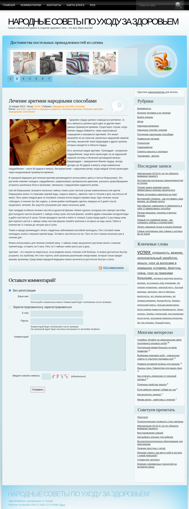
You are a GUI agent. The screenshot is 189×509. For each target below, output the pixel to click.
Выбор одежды (145, 117)
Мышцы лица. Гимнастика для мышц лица (159, 368)
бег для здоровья (145, 323)
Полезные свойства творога (152, 384)
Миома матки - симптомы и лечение (156, 399)
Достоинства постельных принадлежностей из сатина (56, 42)
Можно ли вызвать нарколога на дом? (157, 194)
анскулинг (152, 292)
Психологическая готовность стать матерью (160, 421)
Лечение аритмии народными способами (53, 101)
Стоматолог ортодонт (148, 459)
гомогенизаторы (156, 92)
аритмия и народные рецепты (44, 109)
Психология (143, 143)
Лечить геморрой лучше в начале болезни (159, 227)
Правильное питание (148, 138)
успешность (160, 252)
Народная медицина (148, 126)
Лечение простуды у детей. (151, 448)
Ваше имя (23, 296)
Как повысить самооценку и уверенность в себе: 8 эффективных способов (159, 207)
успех (144, 252)
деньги (142, 263)
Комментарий (21, 336)
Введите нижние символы (26, 375)
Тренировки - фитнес (148, 156)
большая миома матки (167, 305)
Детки (140, 121)
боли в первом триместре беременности (156, 309)
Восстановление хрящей (150, 433)
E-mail (25, 313)
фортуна (174, 268)
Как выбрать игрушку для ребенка (155, 437)
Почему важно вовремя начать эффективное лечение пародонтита (156, 188)
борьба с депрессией (156, 314)
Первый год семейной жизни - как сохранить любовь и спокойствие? (155, 221)
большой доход (162, 323)
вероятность (143, 296)
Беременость (144, 108)
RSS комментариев (113, 267)
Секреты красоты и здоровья (152, 151)
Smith (37, 106)
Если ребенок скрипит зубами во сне (156, 389)
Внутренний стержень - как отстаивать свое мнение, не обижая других (160, 200)
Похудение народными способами (155, 134)
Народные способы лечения (68, 106)
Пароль (25, 320)
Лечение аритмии (72, 109)
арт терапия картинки (161, 296)
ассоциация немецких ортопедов (166, 318)
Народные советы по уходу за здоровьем (93, 21)
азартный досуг (165, 287)
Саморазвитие (145, 147)
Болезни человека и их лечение (154, 113)
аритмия (21, 109)
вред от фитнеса (166, 292)
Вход (62, 505)
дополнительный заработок (157, 258)
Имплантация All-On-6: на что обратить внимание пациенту (158, 174)
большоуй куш (163, 300)
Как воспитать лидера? (149, 394)
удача (141, 273)
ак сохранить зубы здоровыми (161, 283)
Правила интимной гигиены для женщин (158, 364)
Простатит (142, 417)
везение (176, 252)
